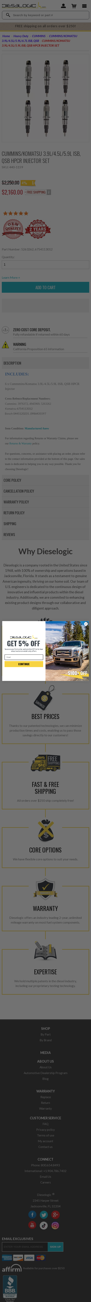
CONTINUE (23, 664)
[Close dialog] (86, 624)
